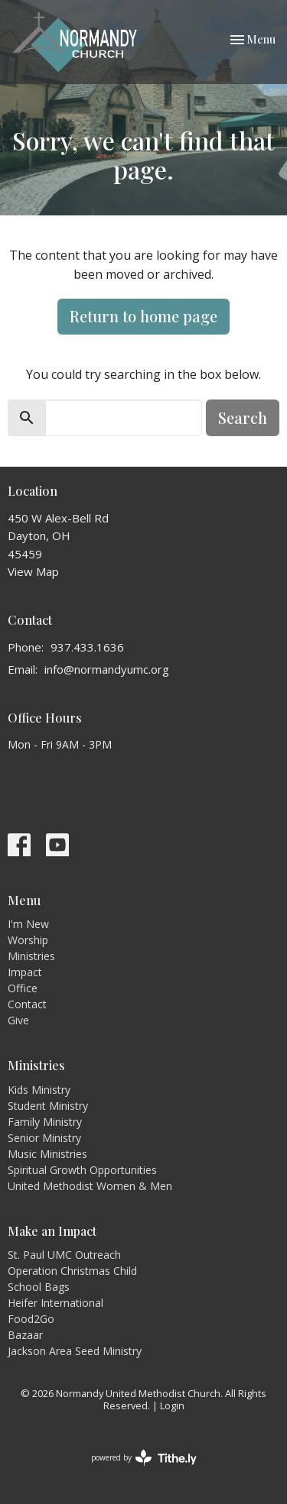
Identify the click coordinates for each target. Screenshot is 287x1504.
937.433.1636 (87, 647)
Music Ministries (47, 1154)
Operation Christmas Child (72, 1270)
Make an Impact (52, 1231)
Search (242, 417)
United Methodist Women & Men (90, 1186)
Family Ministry (45, 1121)
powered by (144, 1458)
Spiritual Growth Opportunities (82, 1170)
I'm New (28, 924)
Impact (25, 972)
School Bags (39, 1286)
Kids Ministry (39, 1089)
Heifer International (55, 1302)
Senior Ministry (44, 1137)
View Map (33, 571)
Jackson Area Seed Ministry (75, 1351)
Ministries (31, 956)
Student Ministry (48, 1105)
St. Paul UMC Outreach (64, 1254)
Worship (28, 940)
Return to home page (143, 316)
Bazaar (25, 1335)
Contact (27, 1004)
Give (18, 1020)
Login (172, 1405)
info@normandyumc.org (106, 669)
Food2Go (31, 1319)
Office (23, 988)
